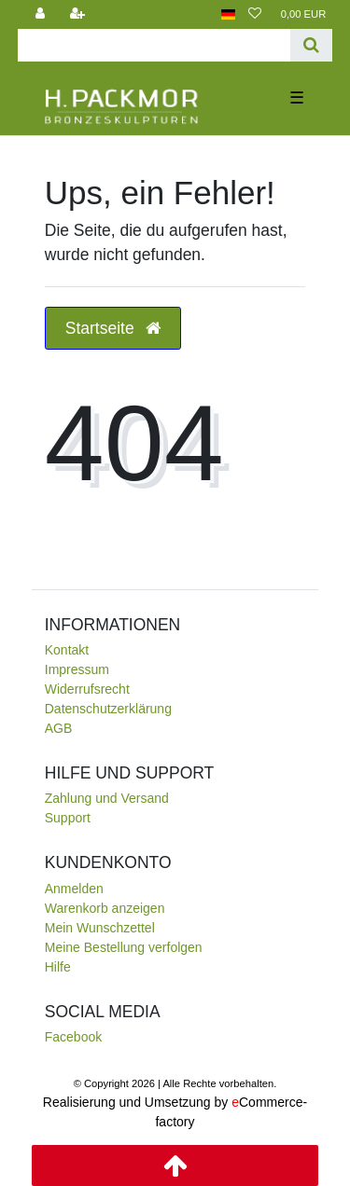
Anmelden (74, 888)
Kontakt (67, 649)
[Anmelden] (40, 14)
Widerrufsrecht (87, 689)
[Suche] (311, 45)
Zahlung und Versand (107, 798)
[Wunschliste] (255, 14)
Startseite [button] (113, 328)
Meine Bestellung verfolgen (124, 947)
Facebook (73, 1036)
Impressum (77, 669)
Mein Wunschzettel (100, 927)
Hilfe (58, 966)
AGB (59, 728)
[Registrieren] (77, 14)
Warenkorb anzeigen (105, 908)
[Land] (228, 14)
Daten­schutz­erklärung (108, 708)
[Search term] (154, 45)
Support (68, 817)
